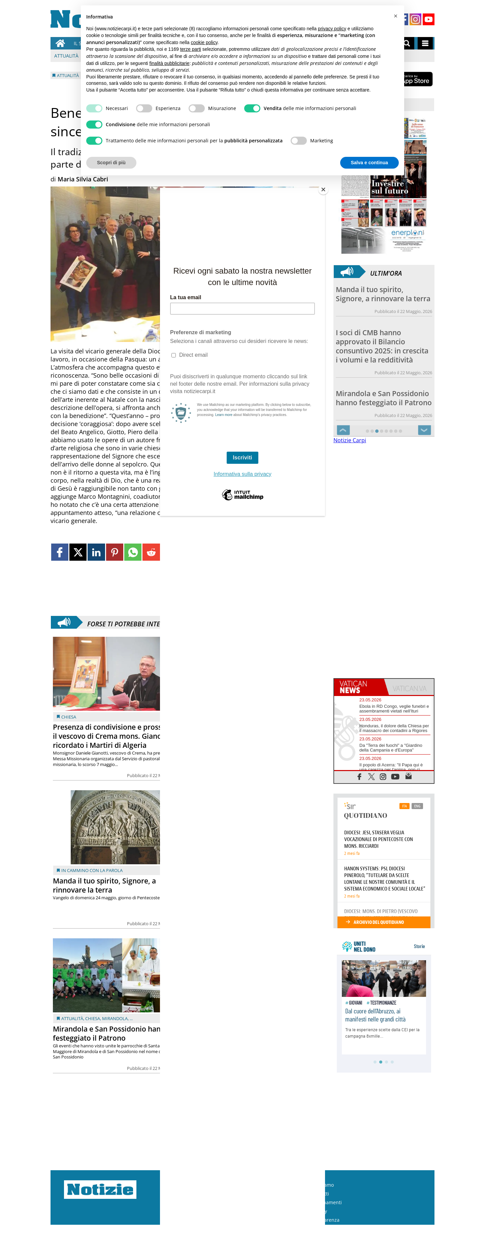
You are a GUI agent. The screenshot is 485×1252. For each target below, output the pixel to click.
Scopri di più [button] (111, 162)
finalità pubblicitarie (170, 63)
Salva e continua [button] (369, 162)
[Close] (323, 189)
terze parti (190, 49)
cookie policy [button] (204, 42)
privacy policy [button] (332, 28)
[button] (395, 16)
